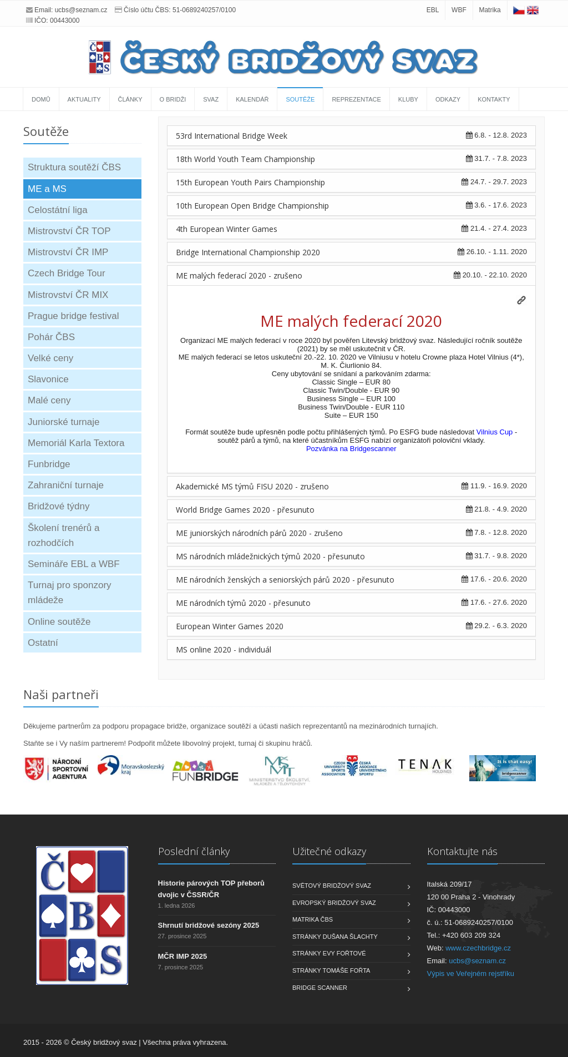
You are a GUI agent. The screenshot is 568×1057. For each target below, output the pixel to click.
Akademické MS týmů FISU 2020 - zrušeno (252, 486)
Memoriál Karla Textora (76, 443)
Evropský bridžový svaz (334, 902)
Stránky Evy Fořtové (329, 953)
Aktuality (84, 99)
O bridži (173, 99)
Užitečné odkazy (329, 851)
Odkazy (447, 99)
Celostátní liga (58, 210)
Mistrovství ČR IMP (68, 252)
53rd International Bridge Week (231, 135)
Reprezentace (356, 99)
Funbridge (49, 464)
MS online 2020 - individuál (223, 649)
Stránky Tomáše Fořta (331, 970)
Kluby (408, 99)
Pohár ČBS (51, 337)
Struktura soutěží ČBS (74, 167)
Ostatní (43, 643)
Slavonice (48, 379)
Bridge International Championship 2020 (248, 252)
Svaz (211, 99)
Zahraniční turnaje (66, 485)
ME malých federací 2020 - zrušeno (239, 275)
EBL (433, 10)
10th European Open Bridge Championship (252, 205)
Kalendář (252, 99)
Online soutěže (59, 621)
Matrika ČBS (312, 919)
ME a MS (47, 189)
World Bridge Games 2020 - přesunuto (245, 509)
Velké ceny (50, 358)
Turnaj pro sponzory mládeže (69, 592)
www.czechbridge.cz (478, 948)
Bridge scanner (319, 987)
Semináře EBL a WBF (74, 564)
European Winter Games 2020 (229, 626)
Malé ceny (49, 400)
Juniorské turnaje (63, 422)
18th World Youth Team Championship (245, 159)
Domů (41, 99)
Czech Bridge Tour (66, 273)
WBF (459, 10)
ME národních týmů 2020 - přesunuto (243, 603)
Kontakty (494, 99)
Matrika (489, 10)
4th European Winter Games (226, 229)
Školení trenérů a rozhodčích (63, 535)
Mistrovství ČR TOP (69, 231)
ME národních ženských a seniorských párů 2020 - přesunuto (285, 579)
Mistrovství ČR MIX (68, 295)
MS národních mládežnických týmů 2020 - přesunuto (270, 556)
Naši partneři (61, 694)
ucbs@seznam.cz (81, 10)
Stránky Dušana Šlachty (335, 936)
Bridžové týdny (59, 506)
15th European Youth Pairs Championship (250, 182)
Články (130, 99)
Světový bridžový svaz (331, 885)
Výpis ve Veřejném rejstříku (471, 973)
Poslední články (194, 851)
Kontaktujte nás (462, 851)
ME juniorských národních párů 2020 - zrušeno (259, 533)
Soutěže (300, 99)
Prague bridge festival (73, 316)
